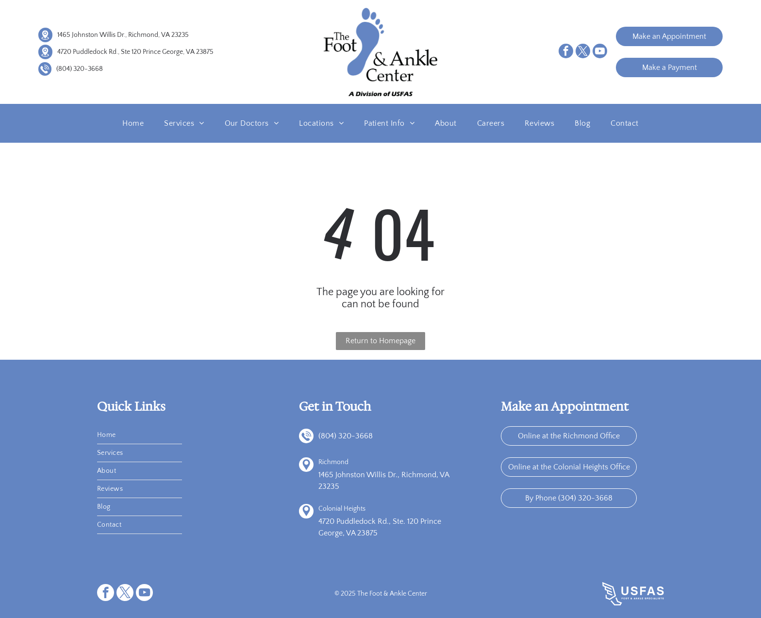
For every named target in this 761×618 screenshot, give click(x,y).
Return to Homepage (380, 340)
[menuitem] (133, 123)
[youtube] (600, 52)
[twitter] (583, 52)
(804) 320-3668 (79, 69)
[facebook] (566, 52)
